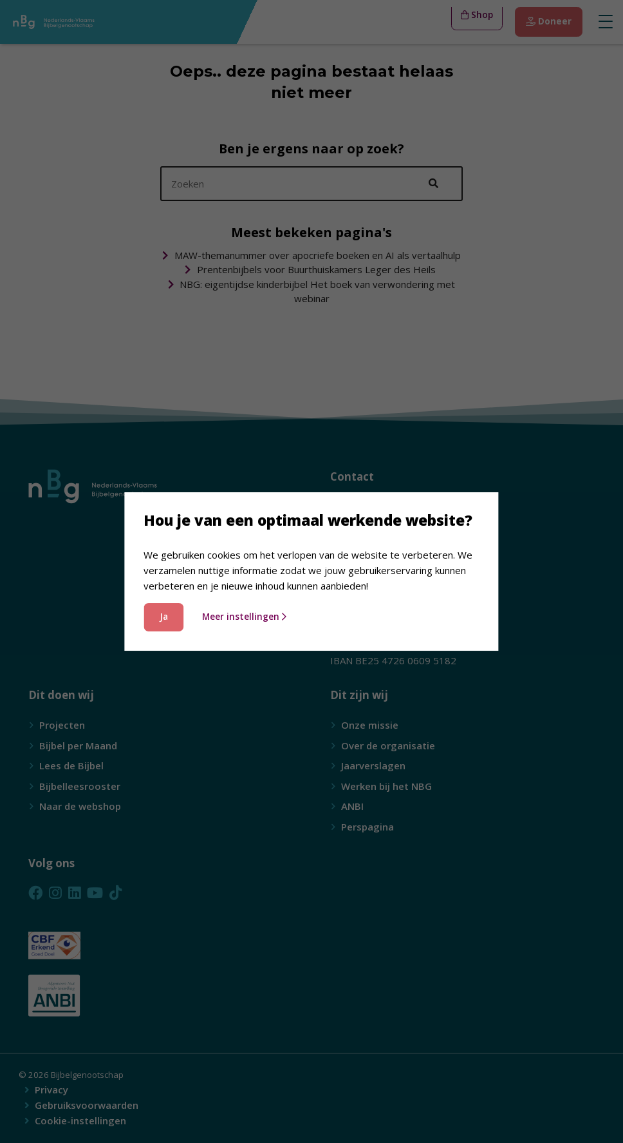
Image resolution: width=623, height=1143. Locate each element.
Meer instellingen (244, 616)
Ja (164, 616)
